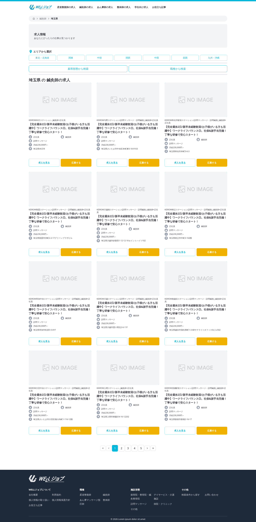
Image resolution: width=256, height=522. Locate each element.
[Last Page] (153, 448)
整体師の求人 (124, 7)
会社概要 (33, 494)
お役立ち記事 (159, 7)
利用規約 (56, 494)
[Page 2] (121, 448)
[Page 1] (115, 448)
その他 (134, 509)
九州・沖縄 (213, 57)
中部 (99, 57)
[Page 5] (141, 448)
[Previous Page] (108, 448)
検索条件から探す (191, 494)
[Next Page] (147, 448)
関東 (71, 57)
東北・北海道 (42, 57)
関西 (128, 57)
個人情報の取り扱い (39, 499)
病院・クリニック (163, 503)
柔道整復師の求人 (66, 7)
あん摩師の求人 (105, 7)
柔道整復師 (85, 494)
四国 (185, 57)
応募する (76, 162)
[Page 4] (134, 448)
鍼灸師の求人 (86, 7)
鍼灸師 (106, 494)
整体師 (106, 499)
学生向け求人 (141, 7)
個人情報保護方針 (61, 499)
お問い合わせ (211, 494)
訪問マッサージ (139, 503)
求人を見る (44, 162)
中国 (156, 57)
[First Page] (102, 448)
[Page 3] (128, 448)
